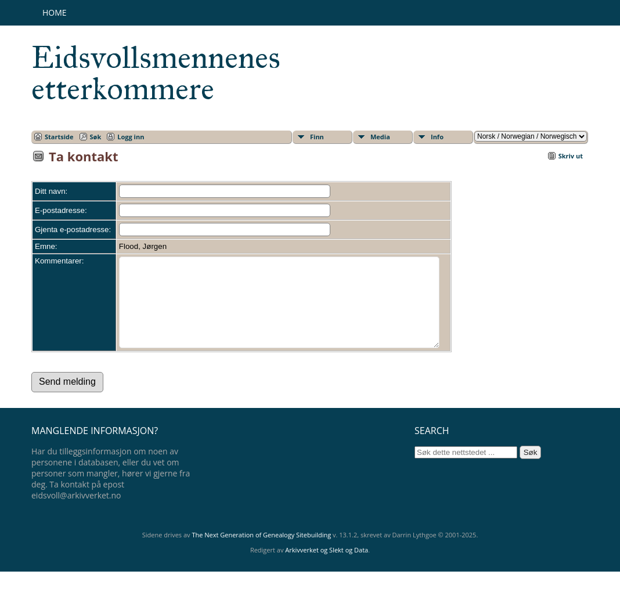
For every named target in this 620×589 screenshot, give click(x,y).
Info (437, 136)
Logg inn (130, 136)
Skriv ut (570, 155)
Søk (96, 136)
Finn (317, 136)
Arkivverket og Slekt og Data (326, 567)
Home (54, 12)
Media (380, 136)
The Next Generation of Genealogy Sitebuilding (261, 552)
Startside (59, 136)
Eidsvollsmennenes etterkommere (155, 73)
